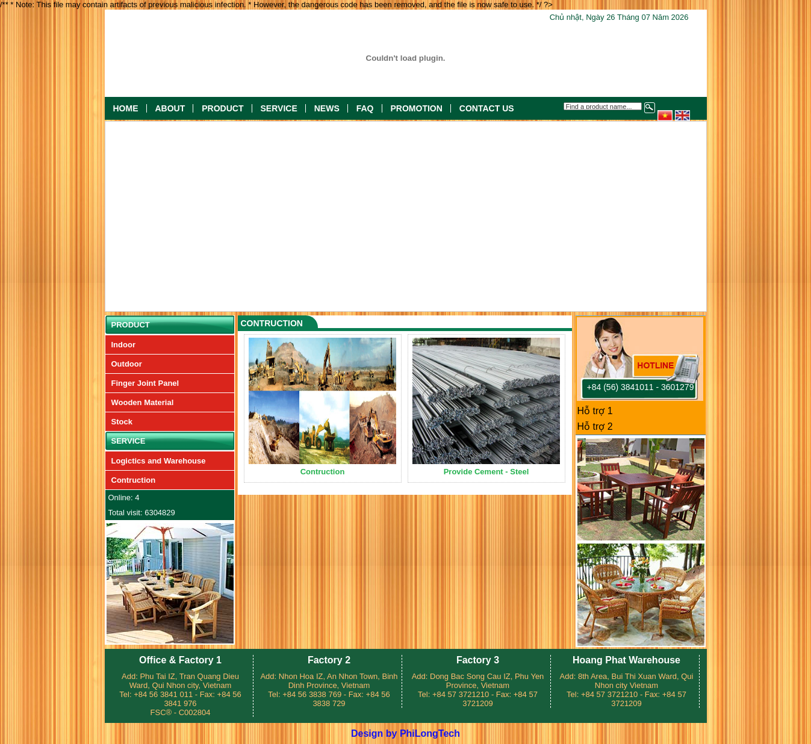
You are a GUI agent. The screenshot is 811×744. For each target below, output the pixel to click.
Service (279, 108)
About (170, 108)
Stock (121, 421)
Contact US (486, 108)
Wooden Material (142, 402)
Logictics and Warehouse (158, 460)
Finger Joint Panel (145, 383)
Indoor (123, 344)
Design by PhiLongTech (405, 733)
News (327, 108)
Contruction (133, 480)
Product (222, 108)
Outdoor (126, 363)
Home (125, 108)
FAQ (365, 108)
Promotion (417, 108)
